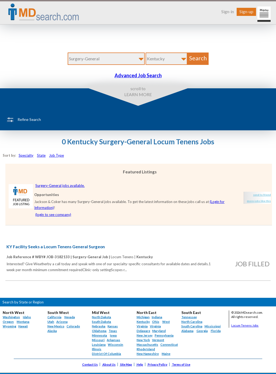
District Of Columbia (106, 353)
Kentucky (143, 321)
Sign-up (246, 11)
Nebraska (98, 326)
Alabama (187, 331)
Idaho (27, 317)
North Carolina (191, 321)
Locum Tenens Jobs (244, 325)
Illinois (96, 349)
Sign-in (227, 11)
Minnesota (99, 335)
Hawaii (23, 326)
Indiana (157, 317)
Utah (50, 321)
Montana (23, 321)
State (41, 155)
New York (143, 340)
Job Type (56, 155)
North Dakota (101, 317)
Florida (216, 331)
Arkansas (113, 340)
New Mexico (55, 326)
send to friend (262, 194)
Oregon (8, 321)
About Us (109, 364)
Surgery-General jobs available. (60, 185)
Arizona (62, 321)
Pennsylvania (164, 335)
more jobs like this (259, 200)
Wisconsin (115, 344)
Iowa (113, 335)
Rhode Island (146, 349)
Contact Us (90, 364)
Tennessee (189, 317)
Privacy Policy (157, 364)
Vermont (158, 340)
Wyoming (9, 326)
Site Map (126, 364)
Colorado (73, 326)
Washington (11, 317)
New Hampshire (148, 353)
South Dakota (101, 321)
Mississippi (213, 326)
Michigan (143, 317)
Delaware (143, 331)
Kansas (113, 326)
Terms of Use (181, 364)
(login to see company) (53, 214)
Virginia (155, 326)
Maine (166, 353)
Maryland (159, 331)
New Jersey (145, 335)
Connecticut (169, 344)
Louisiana (99, 344)
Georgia (202, 331)
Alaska (52, 331)
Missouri (98, 340)
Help (140, 364)
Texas (113, 331)
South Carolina (191, 326)
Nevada (69, 317)
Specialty (26, 155)
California (54, 317)
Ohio (155, 321)
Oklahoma (99, 331)
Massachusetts (147, 344)
